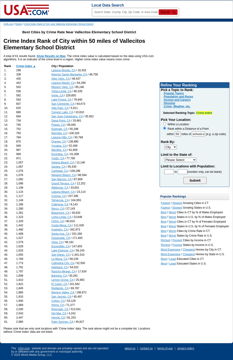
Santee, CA (58, 166)
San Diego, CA (60, 254)
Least (172, 259)
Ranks (18, 24)
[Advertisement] (195, 52)
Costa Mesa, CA (61, 225)
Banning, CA (59, 275)
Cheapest (189, 249)
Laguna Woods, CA (63, 70)
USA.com (8, 24)
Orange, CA (58, 141)
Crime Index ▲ (26, 66)
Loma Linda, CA (61, 217)
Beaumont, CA (60, 212)
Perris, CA (57, 305)
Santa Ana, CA (60, 233)
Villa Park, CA (59, 108)
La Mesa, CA (59, 259)
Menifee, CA (58, 150)
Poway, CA (58, 124)
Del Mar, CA (58, 313)
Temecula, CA (60, 200)
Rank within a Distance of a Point (186, 128)
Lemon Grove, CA (62, 280)
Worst (172, 212)
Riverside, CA (59, 309)
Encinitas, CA (59, 154)
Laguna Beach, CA (63, 192)
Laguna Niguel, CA (63, 83)
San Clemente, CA (62, 103)
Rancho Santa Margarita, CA (69, 74)
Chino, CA (57, 221)
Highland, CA (59, 267)
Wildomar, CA (59, 187)
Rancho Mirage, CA (63, 271)
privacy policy (185, 348)
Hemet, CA (58, 317)
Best (163, 212)
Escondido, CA (60, 246)
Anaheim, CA (59, 229)
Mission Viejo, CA (62, 87)
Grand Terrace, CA (62, 183)
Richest (165, 240)
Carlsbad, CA (59, 171)
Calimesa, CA (59, 204)
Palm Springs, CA (62, 321)
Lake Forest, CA (61, 99)
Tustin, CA (57, 158)
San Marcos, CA (61, 179)
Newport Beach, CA (63, 175)
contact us (146, 348)
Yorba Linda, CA (61, 91)
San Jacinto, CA (61, 296)
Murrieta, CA (59, 133)
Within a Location (176, 124)
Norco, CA (57, 208)
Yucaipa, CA (58, 145)
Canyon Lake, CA (62, 112)
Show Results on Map (51, 56)
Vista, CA (57, 242)
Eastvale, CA (59, 129)
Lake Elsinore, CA (62, 250)
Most (164, 259)
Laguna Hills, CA (61, 137)
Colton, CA (58, 300)
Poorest (177, 240)
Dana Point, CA (60, 120)
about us (130, 348)
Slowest (177, 203)
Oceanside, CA (60, 238)
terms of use (165, 348)
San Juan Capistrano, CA (67, 116)
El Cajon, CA (59, 284)
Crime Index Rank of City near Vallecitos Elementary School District (58, 24)
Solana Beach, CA (62, 162)
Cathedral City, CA (62, 263)
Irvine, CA (57, 95)
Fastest (165, 203)
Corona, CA (58, 196)
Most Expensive (171, 249)
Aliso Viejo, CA (60, 78)
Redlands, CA (59, 288)
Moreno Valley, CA (62, 292)
